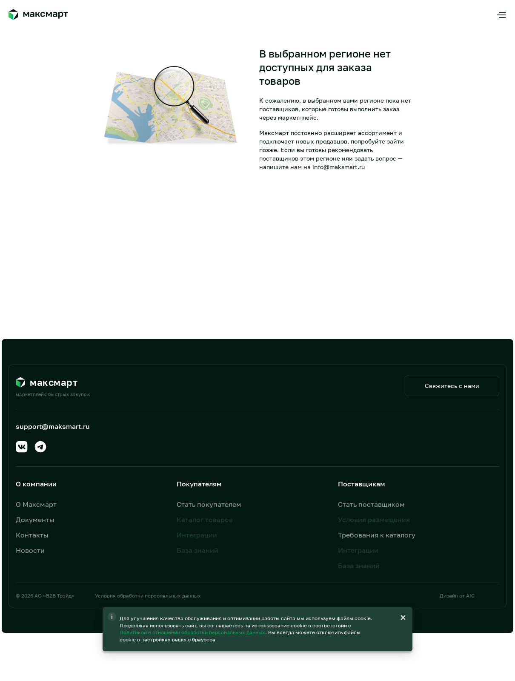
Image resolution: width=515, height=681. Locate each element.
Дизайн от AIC (457, 595)
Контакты (32, 535)
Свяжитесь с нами (452, 385)
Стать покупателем (209, 504)
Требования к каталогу (376, 535)
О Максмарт (36, 504)
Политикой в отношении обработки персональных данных (193, 632)
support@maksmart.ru (53, 426)
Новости (30, 550)
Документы (35, 519)
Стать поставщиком (371, 504)
